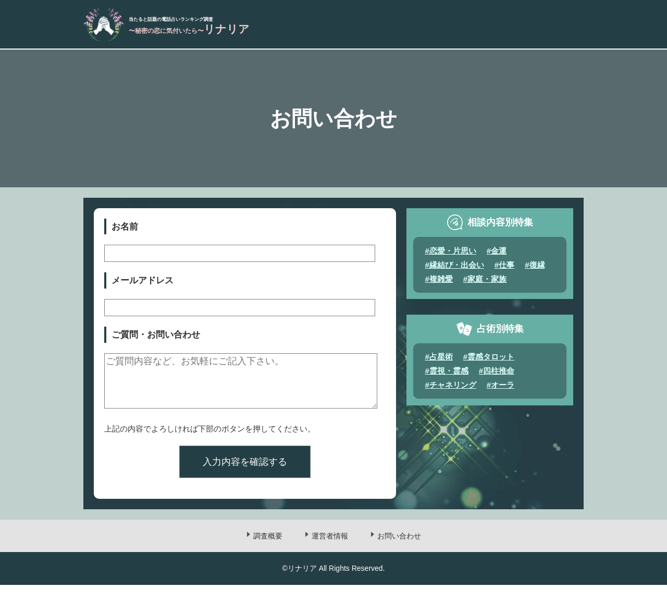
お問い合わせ (399, 550)
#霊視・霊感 (446, 374)
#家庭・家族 (485, 283)
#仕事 (504, 269)
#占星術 (439, 360)
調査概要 (267, 550)
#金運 (497, 254)
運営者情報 (330, 550)
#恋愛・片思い (450, 254)
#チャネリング (450, 389)
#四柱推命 (496, 374)
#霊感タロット (488, 360)
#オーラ (500, 389)
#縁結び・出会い (454, 269)
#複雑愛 (439, 283)
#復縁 (535, 269)
